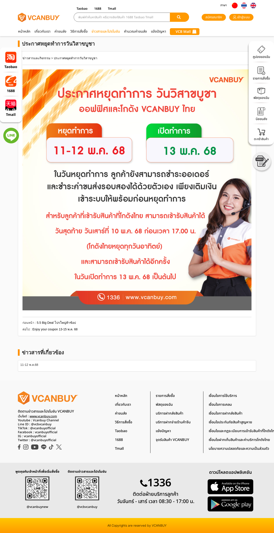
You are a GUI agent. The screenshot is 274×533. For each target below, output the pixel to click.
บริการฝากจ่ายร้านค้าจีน (173, 422)
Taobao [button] (82, 8)
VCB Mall (186, 31)
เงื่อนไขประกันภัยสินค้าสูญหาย (230, 422)
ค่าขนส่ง (60, 31)
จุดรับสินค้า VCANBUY (172, 440)
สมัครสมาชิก (213, 17)
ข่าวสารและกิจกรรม (36, 58)
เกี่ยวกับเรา (42, 31)
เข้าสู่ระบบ (241, 17)
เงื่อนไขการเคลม (220, 404)
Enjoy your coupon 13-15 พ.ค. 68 (55, 329)
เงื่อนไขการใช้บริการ (223, 396)
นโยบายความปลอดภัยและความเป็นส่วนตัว (239, 448)
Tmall (119, 448)
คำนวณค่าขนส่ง (135, 31)
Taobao (121, 431)
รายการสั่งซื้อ (165, 396)
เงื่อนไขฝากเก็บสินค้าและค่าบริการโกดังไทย (239, 440)
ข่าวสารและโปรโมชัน (106, 31)
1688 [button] (97, 8)
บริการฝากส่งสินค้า (169, 413)
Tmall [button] (112, 8)
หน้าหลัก (24, 31)
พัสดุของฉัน (164, 404)
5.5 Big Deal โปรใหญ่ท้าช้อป (56, 322)
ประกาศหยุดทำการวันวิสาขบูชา (75, 58)
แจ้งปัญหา (158, 31)
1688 (119, 440)
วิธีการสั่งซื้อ (79, 31)
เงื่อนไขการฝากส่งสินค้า (225, 413)
